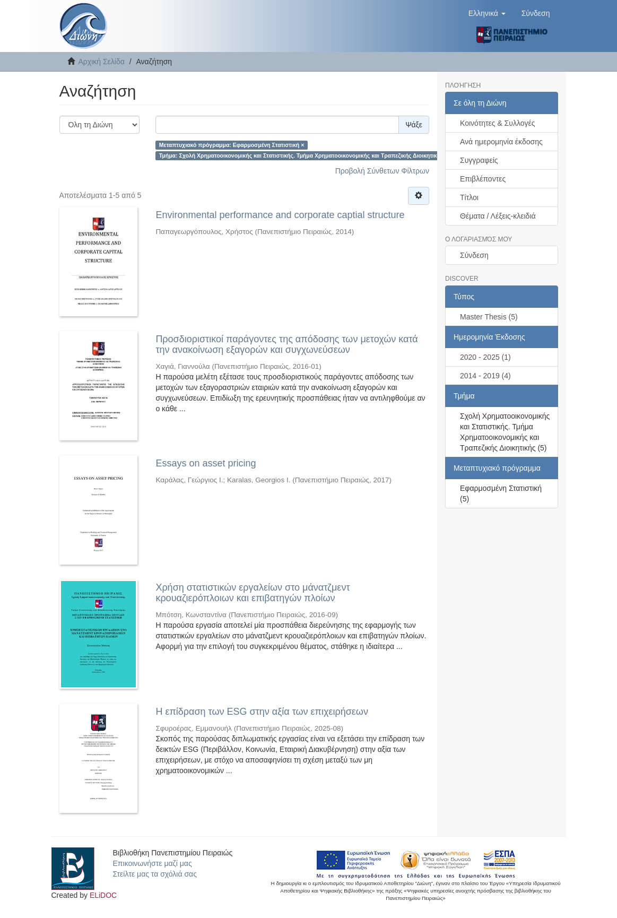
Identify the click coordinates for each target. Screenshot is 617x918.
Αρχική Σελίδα (102, 61)
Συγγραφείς (479, 160)
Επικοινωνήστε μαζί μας (152, 863)
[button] (487, 13)
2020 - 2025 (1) (485, 357)
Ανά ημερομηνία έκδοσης (501, 141)
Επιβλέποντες (483, 179)
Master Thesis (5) (489, 317)
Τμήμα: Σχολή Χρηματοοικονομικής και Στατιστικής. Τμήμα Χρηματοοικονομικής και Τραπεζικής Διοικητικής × (303, 155)
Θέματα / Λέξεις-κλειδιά (498, 216)
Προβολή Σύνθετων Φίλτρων (382, 171)
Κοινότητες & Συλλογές (497, 123)
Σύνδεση (474, 255)
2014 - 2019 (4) (485, 375)
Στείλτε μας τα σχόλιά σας (155, 874)
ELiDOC (103, 895)
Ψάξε (413, 124)
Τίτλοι (469, 197)
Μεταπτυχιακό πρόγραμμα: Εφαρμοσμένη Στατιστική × (232, 145)
